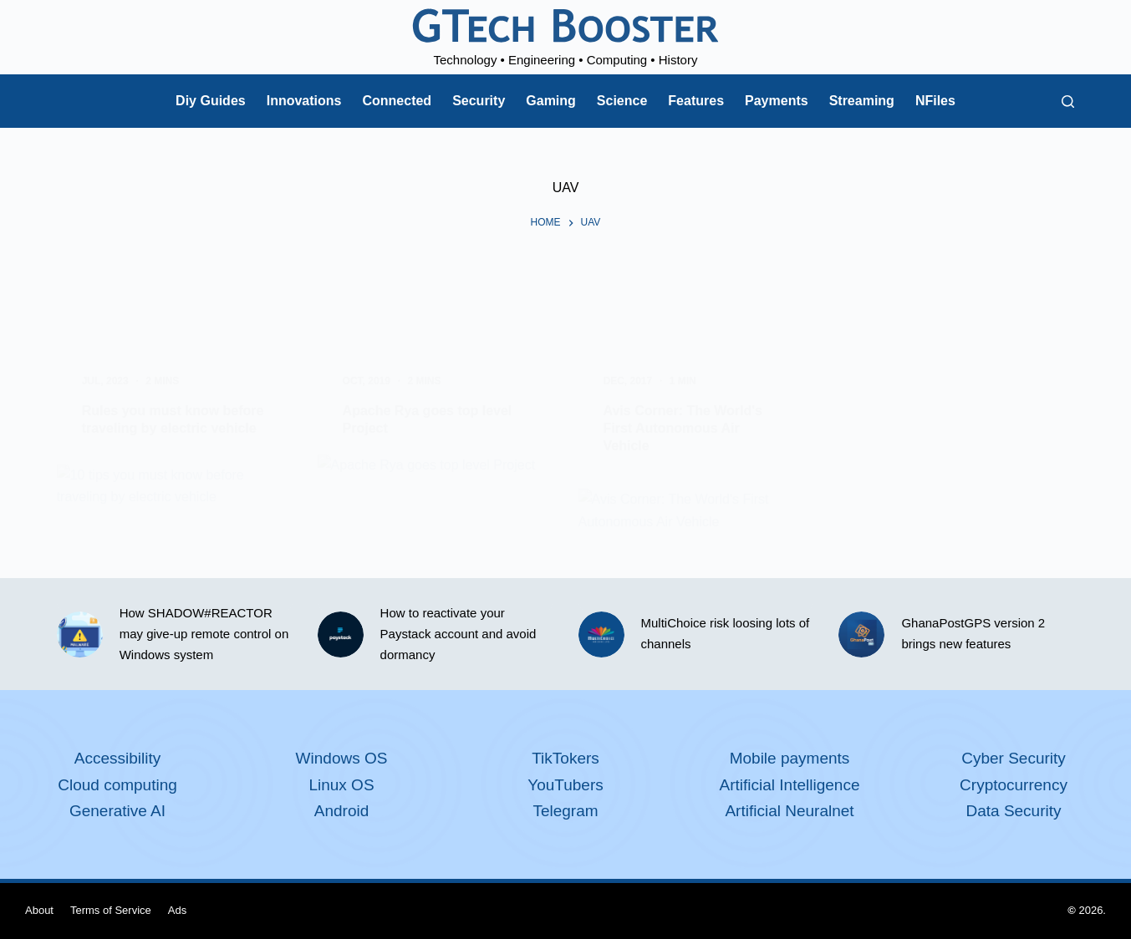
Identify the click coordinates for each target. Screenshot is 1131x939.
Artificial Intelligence (790, 785)
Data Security (1013, 811)
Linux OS (341, 785)
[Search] (1068, 101)
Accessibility (117, 758)
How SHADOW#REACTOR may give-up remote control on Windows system (204, 634)
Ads (177, 910)
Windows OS (342, 758)
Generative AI (117, 811)
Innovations (304, 101)
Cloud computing (117, 785)
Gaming (551, 101)
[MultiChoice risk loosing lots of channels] (601, 634)
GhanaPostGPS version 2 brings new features (973, 633)
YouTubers (565, 785)
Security (478, 101)
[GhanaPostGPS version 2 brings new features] (861, 634)
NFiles (935, 101)
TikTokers (565, 758)
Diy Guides (211, 101)
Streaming (861, 101)
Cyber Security (1013, 758)
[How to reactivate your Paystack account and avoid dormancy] (341, 634)
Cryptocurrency (1013, 785)
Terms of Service (110, 910)
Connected (396, 101)
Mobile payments (790, 758)
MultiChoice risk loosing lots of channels (725, 633)
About (39, 910)
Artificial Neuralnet (789, 811)
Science (622, 101)
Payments (776, 101)
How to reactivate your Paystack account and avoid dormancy (458, 634)
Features (696, 101)
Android (341, 811)
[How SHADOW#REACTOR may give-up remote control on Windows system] (80, 634)
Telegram (565, 811)
